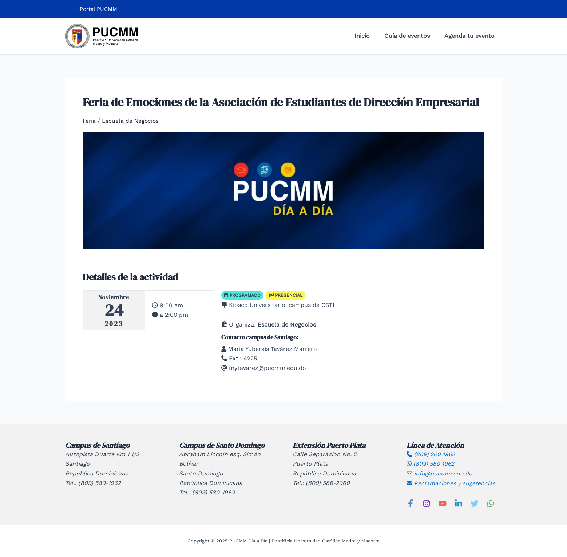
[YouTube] (443, 503)
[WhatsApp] (491, 503)
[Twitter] (475, 503)
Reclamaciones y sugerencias (452, 482)
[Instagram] (427, 503)
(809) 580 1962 (431, 463)
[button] (94, 9)
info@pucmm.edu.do (440, 473)
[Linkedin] (459, 503)
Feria (89, 120)
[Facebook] (411, 503)
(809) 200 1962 (431, 453)
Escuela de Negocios (132, 120)
